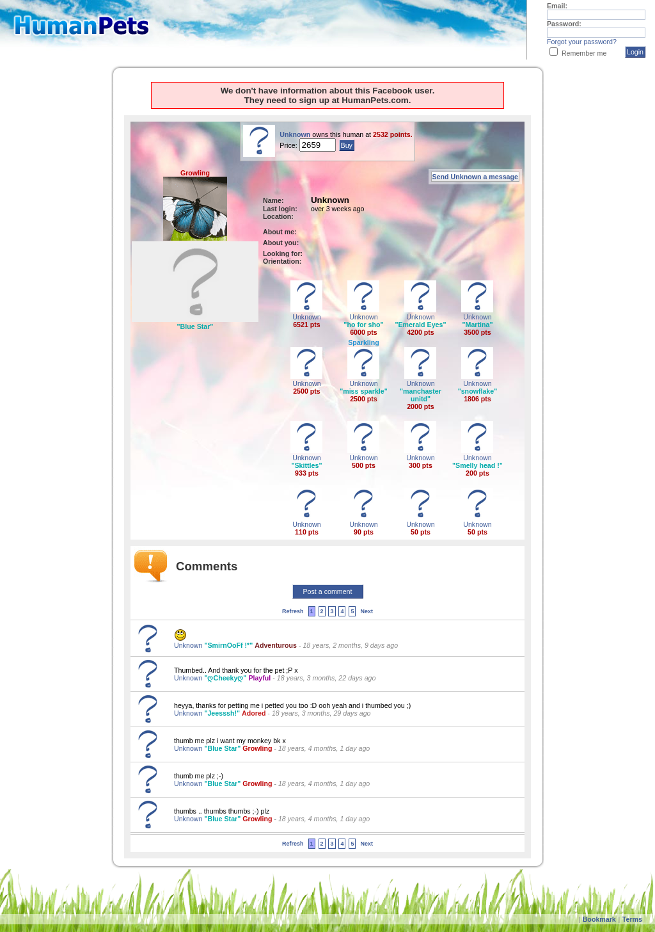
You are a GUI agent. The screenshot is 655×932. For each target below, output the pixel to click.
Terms (632, 919)
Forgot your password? (582, 41)
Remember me (584, 53)
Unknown (295, 134)
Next (366, 611)
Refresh (293, 611)
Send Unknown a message (475, 177)
